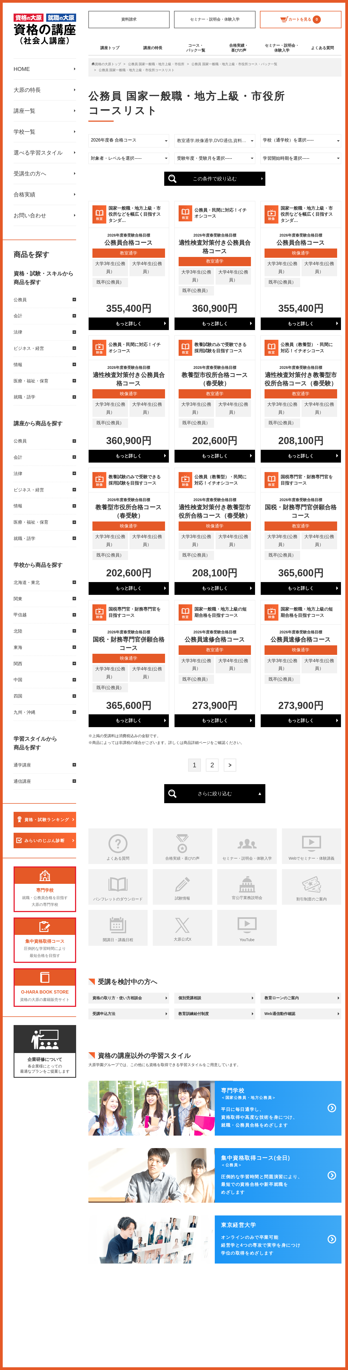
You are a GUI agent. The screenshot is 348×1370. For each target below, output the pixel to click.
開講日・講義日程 (118, 940)
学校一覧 (24, 132)
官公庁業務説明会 (247, 897)
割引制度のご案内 (311, 899)
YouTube (247, 940)
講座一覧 (24, 111)
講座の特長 (152, 48)
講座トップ (109, 48)
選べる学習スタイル (38, 153)
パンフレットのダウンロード (118, 899)
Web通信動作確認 (280, 1013)
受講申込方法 (103, 1013)
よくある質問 (322, 48)
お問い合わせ (30, 215)
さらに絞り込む (215, 793)
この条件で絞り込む (215, 178)
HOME (22, 69)
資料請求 (128, 19)
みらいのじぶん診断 (44, 840)
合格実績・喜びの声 (238, 47)
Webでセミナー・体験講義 (312, 858)
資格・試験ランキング (46, 820)
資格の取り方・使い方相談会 (117, 998)
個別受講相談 (189, 998)
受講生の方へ (30, 174)
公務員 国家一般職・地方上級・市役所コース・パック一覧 (234, 64)
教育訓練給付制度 (193, 1013)
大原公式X (182, 939)
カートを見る (300, 19)
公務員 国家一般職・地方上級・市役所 (156, 64)
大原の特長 (27, 90)
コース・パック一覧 (195, 47)
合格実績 (24, 194)
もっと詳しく (129, 323)
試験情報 (182, 898)
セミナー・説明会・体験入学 (215, 19)
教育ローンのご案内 (282, 998)
